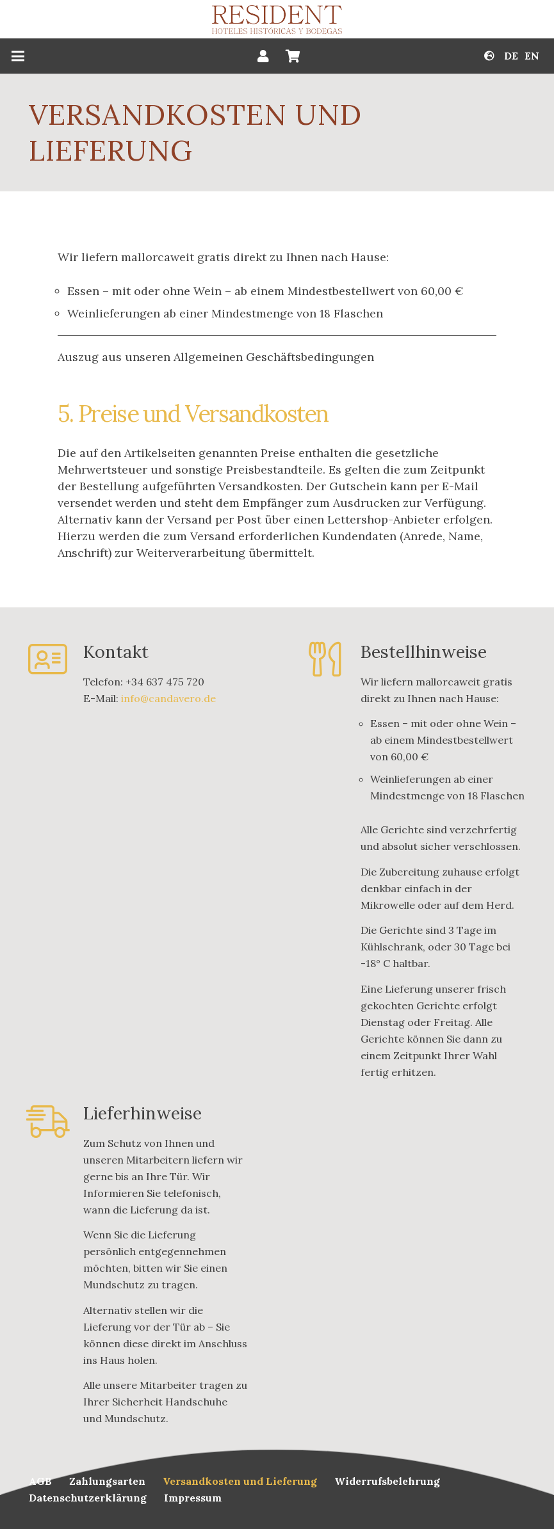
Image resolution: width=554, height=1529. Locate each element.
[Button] (263, 56)
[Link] (277, 19)
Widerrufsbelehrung (387, 1481)
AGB (40, 1481)
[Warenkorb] (293, 56)
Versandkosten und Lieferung (240, 1481)
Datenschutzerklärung (88, 1497)
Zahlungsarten (107, 1481)
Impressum (193, 1497)
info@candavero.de (168, 698)
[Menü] (18, 56)
